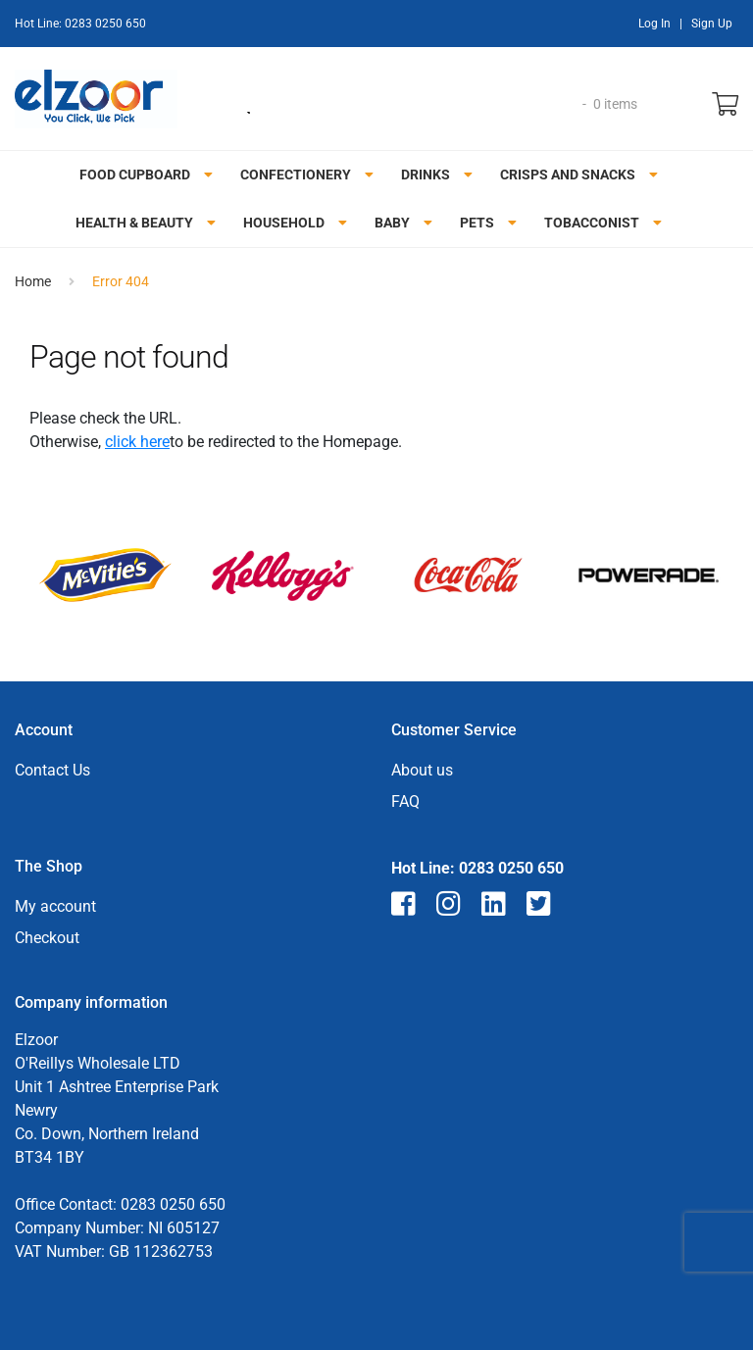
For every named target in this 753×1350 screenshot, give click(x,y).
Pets (477, 222)
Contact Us (52, 770)
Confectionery (295, 174)
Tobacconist (591, 222)
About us (422, 770)
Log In (654, 23)
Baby (392, 222)
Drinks (425, 174)
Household (284, 222)
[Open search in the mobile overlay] (403, 104)
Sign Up (711, 23)
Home (33, 281)
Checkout (47, 937)
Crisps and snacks (567, 174)
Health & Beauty (134, 222)
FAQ (405, 801)
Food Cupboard (134, 174)
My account (55, 906)
